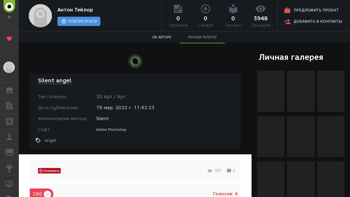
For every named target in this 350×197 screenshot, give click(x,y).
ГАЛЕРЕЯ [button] (12, 90)
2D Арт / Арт (111, 96)
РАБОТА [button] (12, 136)
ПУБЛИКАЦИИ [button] (12, 105)
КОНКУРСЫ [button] (12, 167)
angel (50, 140)
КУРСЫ (12, 183)
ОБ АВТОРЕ (161, 37)
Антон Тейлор (75, 10)
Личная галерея (290, 57)
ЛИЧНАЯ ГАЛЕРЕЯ (202, 37)
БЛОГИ (12, 121)
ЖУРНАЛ (12, 152)
